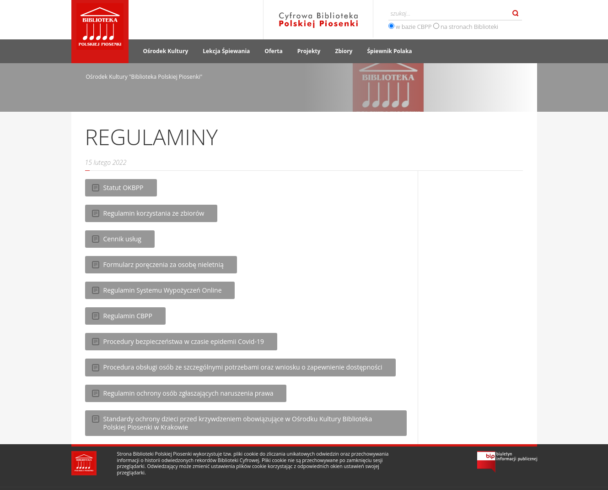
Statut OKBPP (123, 187)
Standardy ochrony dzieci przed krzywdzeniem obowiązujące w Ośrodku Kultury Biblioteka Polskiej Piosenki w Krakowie (237, 422)
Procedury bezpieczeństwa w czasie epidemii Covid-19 (183, 341)
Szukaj (515, 13)
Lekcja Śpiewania (226, 51)
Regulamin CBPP (127, 315)
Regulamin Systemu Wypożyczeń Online (162, 290)
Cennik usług (122, 238)
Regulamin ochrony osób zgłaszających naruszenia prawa (188, 393)
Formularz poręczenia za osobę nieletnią (163, 264)
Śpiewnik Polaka (389, 51)
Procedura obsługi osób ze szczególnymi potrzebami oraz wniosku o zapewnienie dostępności (242, 367)
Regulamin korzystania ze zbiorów (153, 213)
